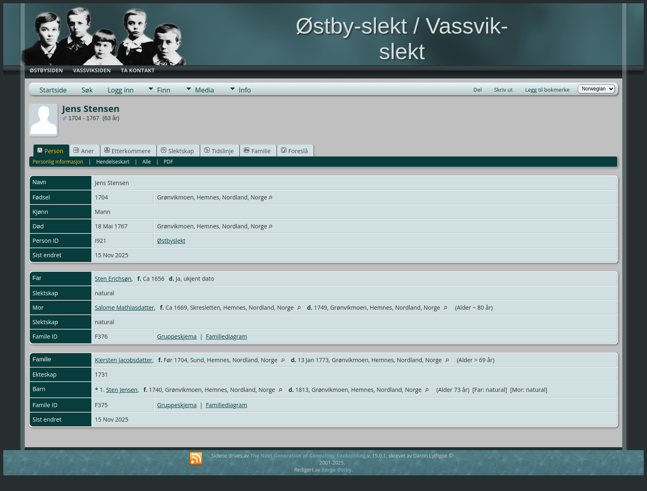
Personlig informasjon (58, 161)
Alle (146, 161)
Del (478, 89)
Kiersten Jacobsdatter (123, 360)
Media (204, 90)
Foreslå (294, 151)
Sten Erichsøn (113, 278)
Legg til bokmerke (547, 89)
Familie (257, 151)
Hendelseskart (112, 161)
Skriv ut (503, 89)
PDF (168, 161)
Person (50, 151)
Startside (53, 90)
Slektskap (177, 151)
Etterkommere (127, 151)
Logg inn (121, 90)
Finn (163, 90)
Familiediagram (226, 336)
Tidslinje (219, 151)
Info (245, 90)
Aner (83, 151)
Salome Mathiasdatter (124, 307)
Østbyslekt (171, 240)
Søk (87, 90)
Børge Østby (336, 469)
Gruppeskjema (177, 336)
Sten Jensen (121, 390)
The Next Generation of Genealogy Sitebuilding (308, 455)
